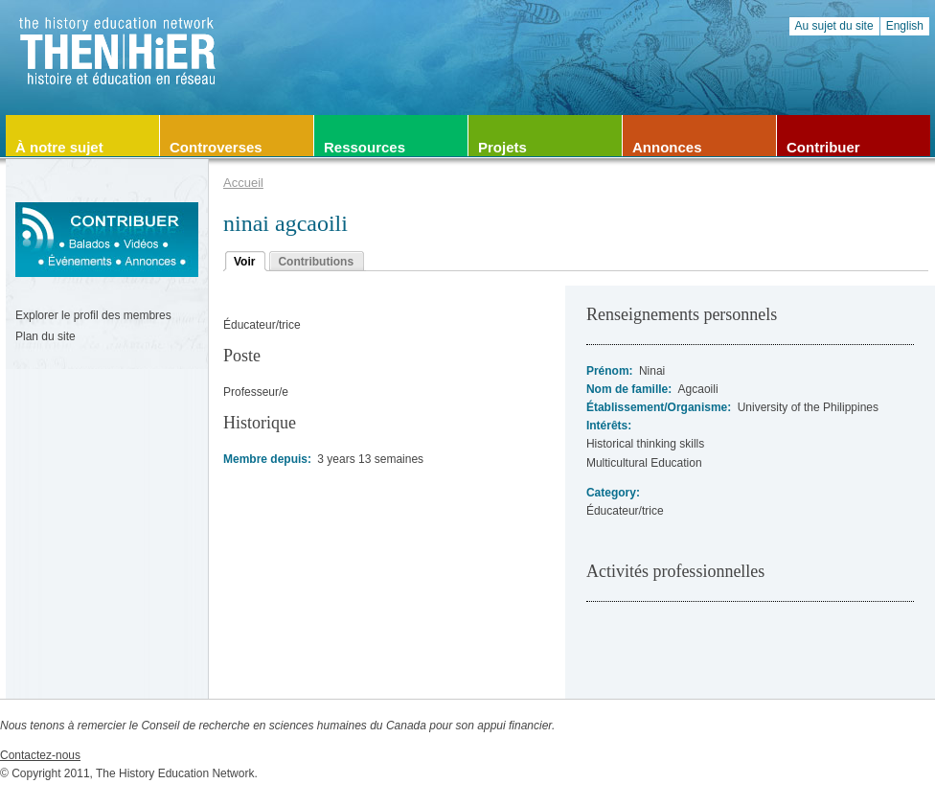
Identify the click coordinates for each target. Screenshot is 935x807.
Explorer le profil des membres (93, 315)
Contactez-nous (40, 755)
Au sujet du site (834, 26)
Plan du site (45, 336)
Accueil (243, 182)
